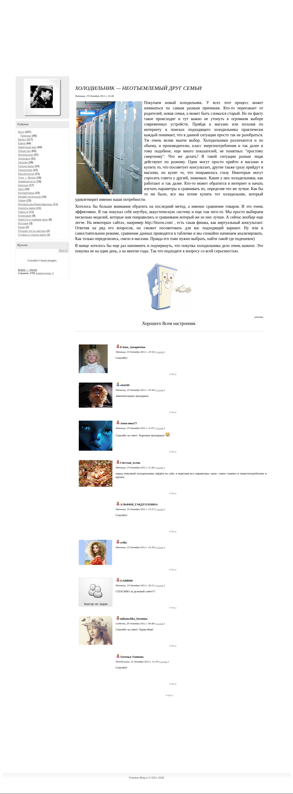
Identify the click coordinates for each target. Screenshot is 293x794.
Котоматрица (26, 193)
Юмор (22, 143)
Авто (21, 189)
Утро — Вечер (27, 177)
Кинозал (23, 185)
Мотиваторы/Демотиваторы (35, 204)
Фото (21, 132)
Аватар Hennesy (41, 97)
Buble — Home (27, 270)
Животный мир (27, 147)
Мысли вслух (26, 173)
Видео (22, 139)
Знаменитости (27, 181)
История (23, 223)
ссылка (159, 351)
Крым (21, 227)
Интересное (25, 154)
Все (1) (63, 250)
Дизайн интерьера (29, 196)
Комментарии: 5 (45, 273)
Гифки (22, 200)
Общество (24, 151)
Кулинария (25, 215)
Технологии (25, 170)
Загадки (23, 162)
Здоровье (24, 158)
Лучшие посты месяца (32, 231)
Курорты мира (27, 208)
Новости (23, 212)
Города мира (26, 166)
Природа (25, 135)
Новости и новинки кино (33, 219)
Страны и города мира (32, 234)
